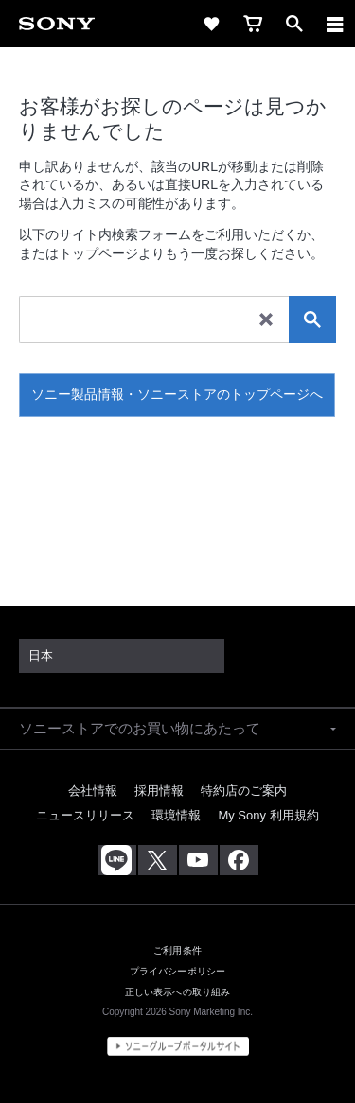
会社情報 (92, 791)
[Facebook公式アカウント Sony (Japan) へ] (239, 860)
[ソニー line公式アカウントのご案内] (117, 860)
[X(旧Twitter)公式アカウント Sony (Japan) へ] (157, 860)
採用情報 (159, 791)
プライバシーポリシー (177, 971)
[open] (294, 23)
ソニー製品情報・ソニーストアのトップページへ (177, 394)
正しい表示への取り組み (178, 992)
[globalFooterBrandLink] (178, 1046)
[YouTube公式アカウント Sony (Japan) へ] (198, 860)
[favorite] (211, 23)
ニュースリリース (85, 815)
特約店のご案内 (244, 791)
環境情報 (176, 815)
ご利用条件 (177, 950)
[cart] (253, 23)
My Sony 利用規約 (268, 815)
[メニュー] (335, 23)
